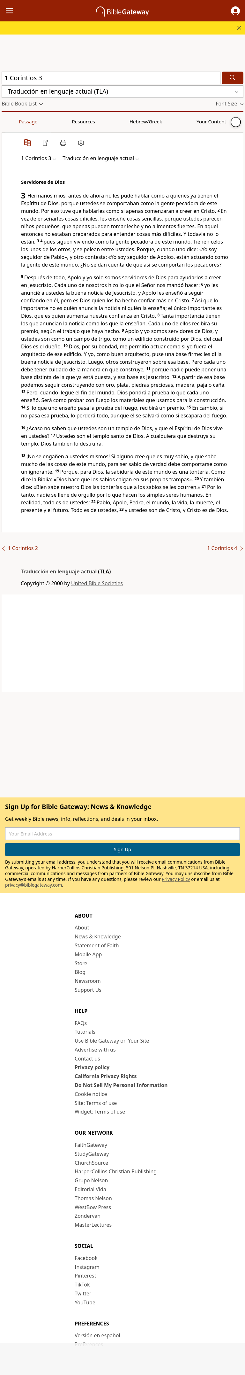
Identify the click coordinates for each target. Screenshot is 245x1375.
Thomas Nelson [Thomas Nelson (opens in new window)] (93, 1198)
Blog (80, 971)
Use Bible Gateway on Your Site (112, 1040)
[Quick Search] (111, 78)
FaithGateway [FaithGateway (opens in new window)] (91, 1144)
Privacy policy (92, 1067)
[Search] (232, 78)
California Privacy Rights (106, 1076)
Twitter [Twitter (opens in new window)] (83, 1293)
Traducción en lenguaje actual (59, 571)
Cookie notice (91, 1094)
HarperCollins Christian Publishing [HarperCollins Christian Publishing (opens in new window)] (116, 1171)
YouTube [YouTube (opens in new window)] (85, 1302)
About (82, 927)
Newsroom (88, 980)
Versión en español (97, 1335)
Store (81, 963)
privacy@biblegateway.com (33, 885)
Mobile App (88, 954)
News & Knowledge (98, 936)
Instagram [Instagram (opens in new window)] (87, 1266)
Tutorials (85, 1031)
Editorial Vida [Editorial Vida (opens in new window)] (90, 1189)
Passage (16, 121)
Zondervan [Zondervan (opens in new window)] (87, 1215)
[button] (235, 10)
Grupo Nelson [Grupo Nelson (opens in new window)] (91, 1180)
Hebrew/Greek (85, 121)
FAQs (81, 1023)
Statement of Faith (97, 945)
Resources (46, 121)
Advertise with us (95, 1049)
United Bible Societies (97, 583)
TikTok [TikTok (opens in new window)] (82, 1284)
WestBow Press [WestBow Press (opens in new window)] (93, 1207)
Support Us (88, 989)
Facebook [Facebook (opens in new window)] (86, 1258)
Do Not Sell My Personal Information (121, 1085)
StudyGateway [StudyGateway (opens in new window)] (92, 1153)
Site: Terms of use (96, 1103)
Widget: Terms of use (100, 1111)
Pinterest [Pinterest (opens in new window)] (85, 1275)
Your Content (126, 121)
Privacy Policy (176, 879)
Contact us (87, 1058)
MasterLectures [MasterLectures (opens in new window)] (93, 1224)
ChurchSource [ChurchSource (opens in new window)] (91, 1162)
